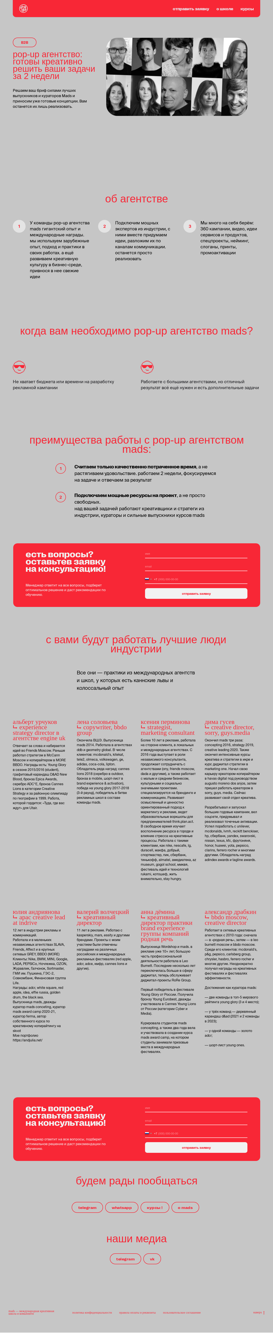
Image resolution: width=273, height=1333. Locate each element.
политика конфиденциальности (92, 1313)
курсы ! (155, 1207)
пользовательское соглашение (182, 1313)
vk (152, 1259)
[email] (196, 567)
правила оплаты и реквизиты (137, 1313)
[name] (196, 554)
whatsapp (121, 1207)
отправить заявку (191, 8)
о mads (186, 1207)
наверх (258, 1313)
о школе (224, 8)
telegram (86, 1207)
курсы (247, 8)
